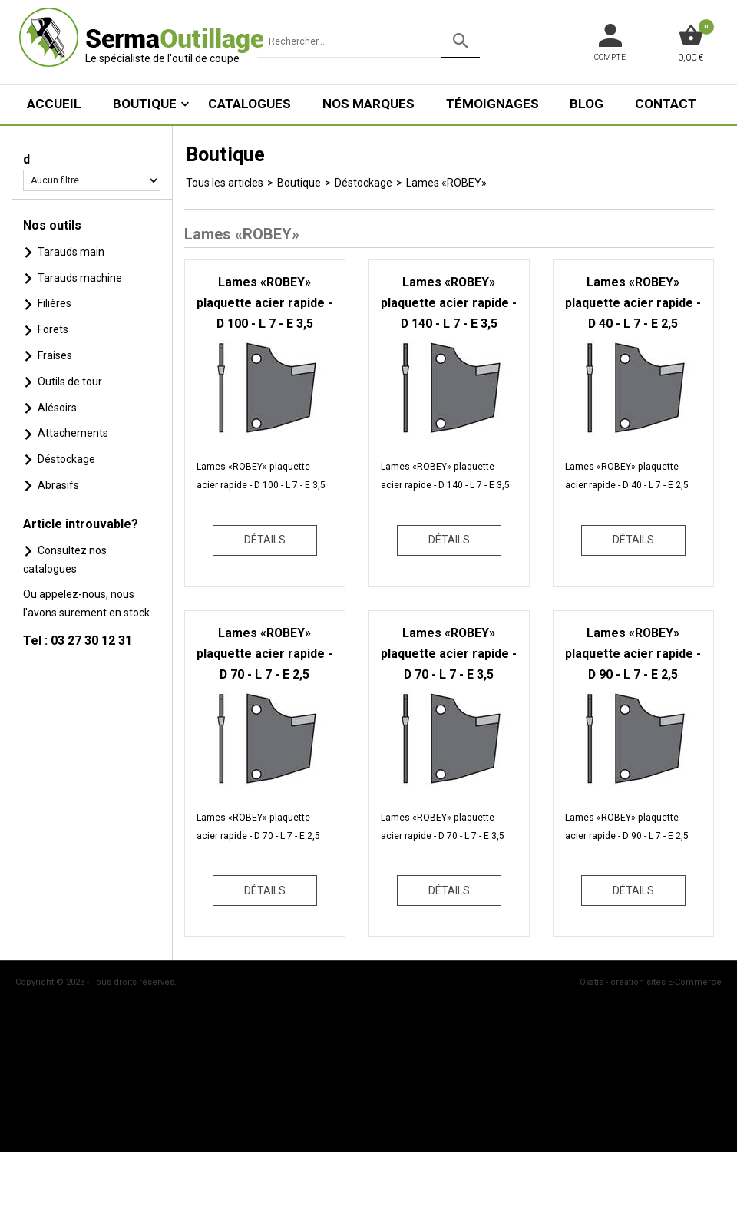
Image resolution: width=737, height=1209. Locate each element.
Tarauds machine (80, 278)
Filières (54, 303)
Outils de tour (70, 381)
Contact (665, 103)
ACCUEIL (54, 103)
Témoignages (492, 103)
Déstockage (66, 459)
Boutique (145, 103)
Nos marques (368, 103)
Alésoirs (57, 407)
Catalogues (249, 103)
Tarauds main (71, 252)
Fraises (55, 355)
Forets (53, 329)
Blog (586, 103)
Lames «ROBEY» (446, 183)
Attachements (73, 433)
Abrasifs (58, 485)
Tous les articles (224, 183)
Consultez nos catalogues (65, 559)
